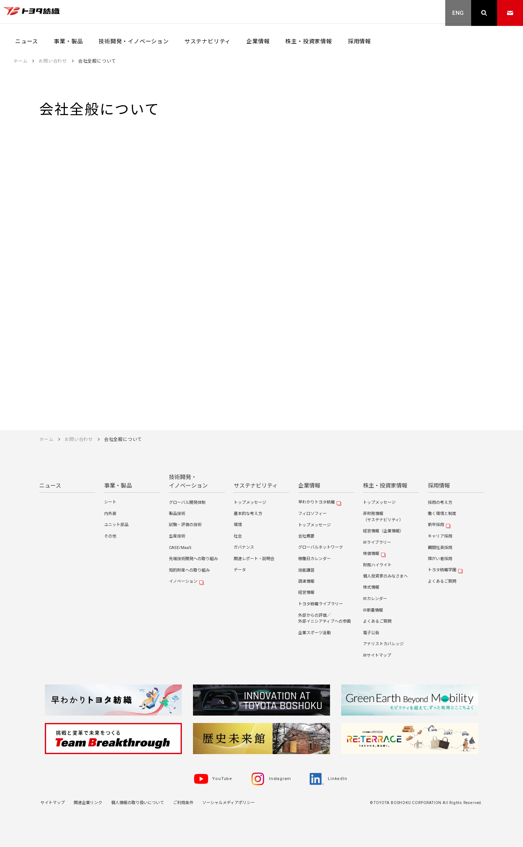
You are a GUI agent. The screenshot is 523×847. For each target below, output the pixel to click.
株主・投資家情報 (385, 485)
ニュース (50, 485)
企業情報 (309, 485)
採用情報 (439, 485)
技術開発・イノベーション (188, 481)
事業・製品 (118, 485)
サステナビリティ (256, 485)
